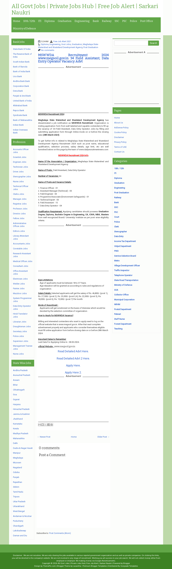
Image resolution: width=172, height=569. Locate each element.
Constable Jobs (20, 248)
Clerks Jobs (18, 194)
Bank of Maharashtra (22, 120)
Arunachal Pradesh (21, 375)
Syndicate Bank (20, 115)
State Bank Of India (21, 49)
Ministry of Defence (24, 28)
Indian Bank (18, 125)
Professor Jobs (20, 208)
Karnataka (17, 424)
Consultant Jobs (20, 266)
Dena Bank (18, 91)
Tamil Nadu (18, 492)
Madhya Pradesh (20, 433)
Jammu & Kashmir (21, 414)
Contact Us (119, 152)
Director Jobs (19, 213)
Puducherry (18, 521)
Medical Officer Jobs (22, 261)
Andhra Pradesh (20, 370)
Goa (15, 394)
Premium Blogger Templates (95, 566)
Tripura (16, 496)
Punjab (16, 477)
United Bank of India (22, 101)
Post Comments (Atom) (60, 533)
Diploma (49, 21)
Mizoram (17, 462)
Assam (16, 380)
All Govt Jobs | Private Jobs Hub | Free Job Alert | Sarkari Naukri (84, 9)
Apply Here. (73, 365)
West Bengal (19, 511)
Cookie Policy (120, 132)
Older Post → (103, 437)
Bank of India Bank (21, 71)
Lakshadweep (19, 530)
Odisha (16, 472)
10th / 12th (29, 21)
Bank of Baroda (20, 67)
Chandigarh (18, 526)
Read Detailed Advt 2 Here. (73, 358)
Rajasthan (17, 482)
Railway (106, 21)
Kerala (16, 428)
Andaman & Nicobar (22, 516)
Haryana (16, 404)
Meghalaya (18, 458)
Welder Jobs (19, 284)
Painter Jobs (18, 288)
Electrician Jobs (20, 279)
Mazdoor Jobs (20, 293)
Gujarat (16, 399)
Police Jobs (18, 336)
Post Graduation (90, 47)
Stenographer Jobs (22, 176)
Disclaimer (119, 137)
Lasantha (77, 566)
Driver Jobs (18, 171)
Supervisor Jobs (20, 341)
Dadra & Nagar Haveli (23, 448)
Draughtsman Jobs (22, 326)
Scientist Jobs (19, 157)
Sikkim (16, 487)
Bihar (15, 385)
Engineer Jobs (19, 162)
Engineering (82, 21)
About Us (118, 122)
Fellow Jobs (18, 218)
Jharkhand (18, 419)
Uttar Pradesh (19, 501)
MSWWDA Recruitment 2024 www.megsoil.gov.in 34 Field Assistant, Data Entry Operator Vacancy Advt (73, 58)
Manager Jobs (19, 199)
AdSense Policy (121, 127)
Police (133, 21)
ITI (39, 21)
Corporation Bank (21, 86)
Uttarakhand (18, 506)
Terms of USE (120, 147)
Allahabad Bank (20, 105)
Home (16, 21)
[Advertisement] (141, 78)
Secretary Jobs (20, 331)
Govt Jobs (66, 44)
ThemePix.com (49, 566)
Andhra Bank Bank (21, 81)
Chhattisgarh (19, 390)
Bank (96, 21)
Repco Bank (18, 110)
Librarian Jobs (19, 322)
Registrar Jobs (20, 204)
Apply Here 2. (73, 372)
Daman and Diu (20, 535)
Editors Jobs (19, 231)
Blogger (126, 563)
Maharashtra (18, 438)
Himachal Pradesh (21, 409)
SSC (117, 21)
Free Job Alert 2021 (62, 41)
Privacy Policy (120, 142)
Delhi (15, 443)
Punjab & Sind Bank (22, 96)
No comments (47, 50)
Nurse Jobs (18, 181)
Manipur (16, 453)
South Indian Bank (21, 62)
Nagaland (17, 467)
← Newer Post (43, 437)
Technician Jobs (20, 167)
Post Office (146, 21)
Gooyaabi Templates (129, 566)
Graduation (64, 21)
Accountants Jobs (21, 243)
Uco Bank (17, 76)
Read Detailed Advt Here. (73, 351)
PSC (124, 21)
